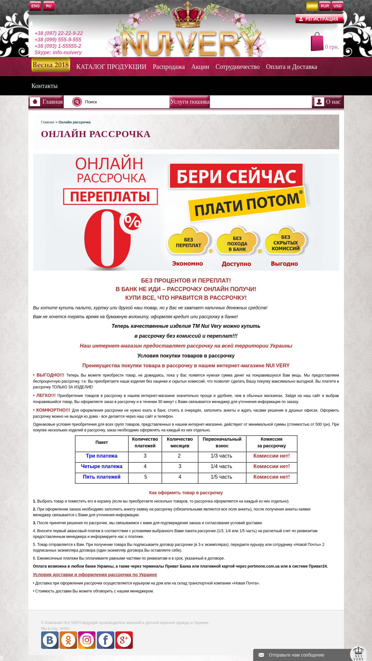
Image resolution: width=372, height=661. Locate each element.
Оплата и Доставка (291, 66)
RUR (325, 6)
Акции (200, 66)
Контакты (45, 85)
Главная (53, 101)
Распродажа (169, 66)
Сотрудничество (238, 66)
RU (48, 6)
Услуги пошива (190, 101)
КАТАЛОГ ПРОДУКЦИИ (111, 66)
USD (337, 6)
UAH (312, 6)
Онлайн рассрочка (75, 122)
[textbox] (122, 101)
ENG (36, 6)
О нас (333, 101)
